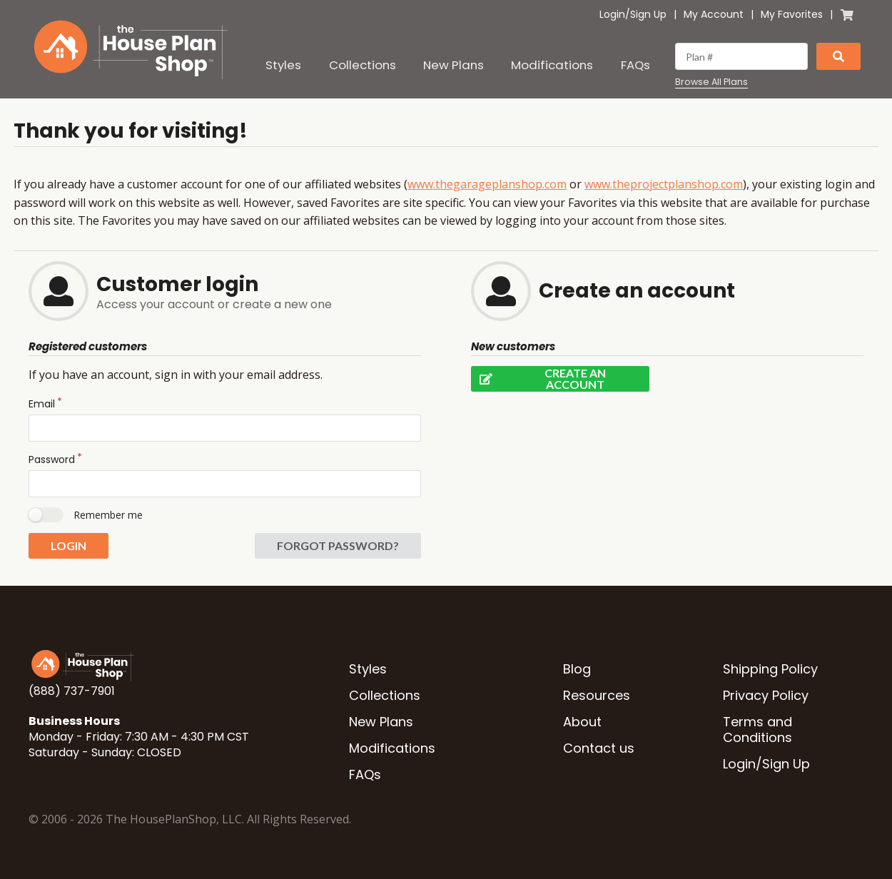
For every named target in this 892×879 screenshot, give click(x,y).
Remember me (108, 515)
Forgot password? (338, 545)
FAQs (635, 64)
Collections (362, 64)
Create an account (538, 379)
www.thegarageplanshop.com (487, 184)
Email (42, 404)
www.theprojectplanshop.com (663, 184)
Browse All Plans (711, 82)
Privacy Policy (766, 695)
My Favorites (792, 14)
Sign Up (648, 14)
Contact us (598, 748)
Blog (577, 669)
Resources (596, 695)
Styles (283, 64)
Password (52, 459)
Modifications (552, 64)
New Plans (453, 64)
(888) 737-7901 (72, 691)
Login (612, 14)
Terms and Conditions (757, 729)
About (582, 722)
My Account (714, 14)
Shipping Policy (770, 669)
